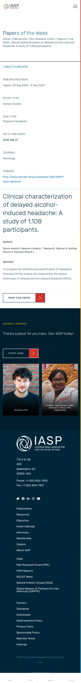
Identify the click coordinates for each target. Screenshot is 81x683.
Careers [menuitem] (21, 544)
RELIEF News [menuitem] (24, 576)
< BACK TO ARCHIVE (15, 66)
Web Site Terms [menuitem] (25, 638)
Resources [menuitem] (22, 514)
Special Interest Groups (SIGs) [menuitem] (34, 582)
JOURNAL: (9, 152)
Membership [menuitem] (23, 538)
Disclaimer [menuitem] (22, 608)
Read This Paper (19, 298)
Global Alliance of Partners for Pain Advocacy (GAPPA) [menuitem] (37, 590)
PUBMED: (9, 171)
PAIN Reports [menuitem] (24, 571)
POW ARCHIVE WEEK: (15, 79)
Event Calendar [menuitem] (25, 526)
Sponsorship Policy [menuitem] (28, 632)
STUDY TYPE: (11, 98)
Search (51, 678)
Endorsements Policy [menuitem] (29, 620)
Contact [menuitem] (21, 603)
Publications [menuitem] (24, 508)
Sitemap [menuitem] (21, 644)
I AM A (30, 678)
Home (10, 678)
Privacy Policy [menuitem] (25, 626)
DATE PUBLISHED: (14, 134)
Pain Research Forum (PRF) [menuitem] (33, 565)
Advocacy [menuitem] (22, 532)
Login (71, 678)
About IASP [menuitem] (23, 550)
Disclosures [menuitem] (23, 614)
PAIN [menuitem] (19, 559)
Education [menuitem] (22, 520)
